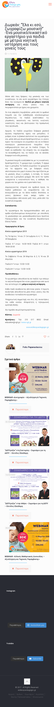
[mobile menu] (50, 4)
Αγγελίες (40, 694)
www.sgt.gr (26, 322)
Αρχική (11, 694)
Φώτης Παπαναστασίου (21, 697)
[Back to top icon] (27, 681)
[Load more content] (18, 658)
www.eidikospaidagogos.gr (37, 327)
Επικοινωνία (38, 697)
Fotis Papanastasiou (32, 347)
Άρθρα (19, 694)
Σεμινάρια (29, 694)
